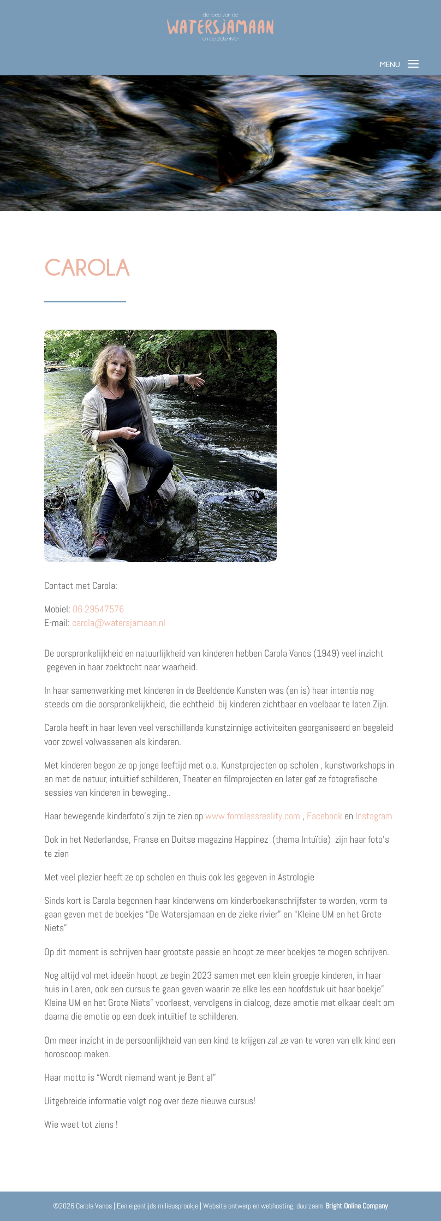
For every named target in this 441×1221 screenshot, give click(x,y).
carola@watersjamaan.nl (118, 622)
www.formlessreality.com (252, 815)
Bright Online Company (356, 1206)
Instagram (373, 815)
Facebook (324, 815)
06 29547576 (98, 609)
